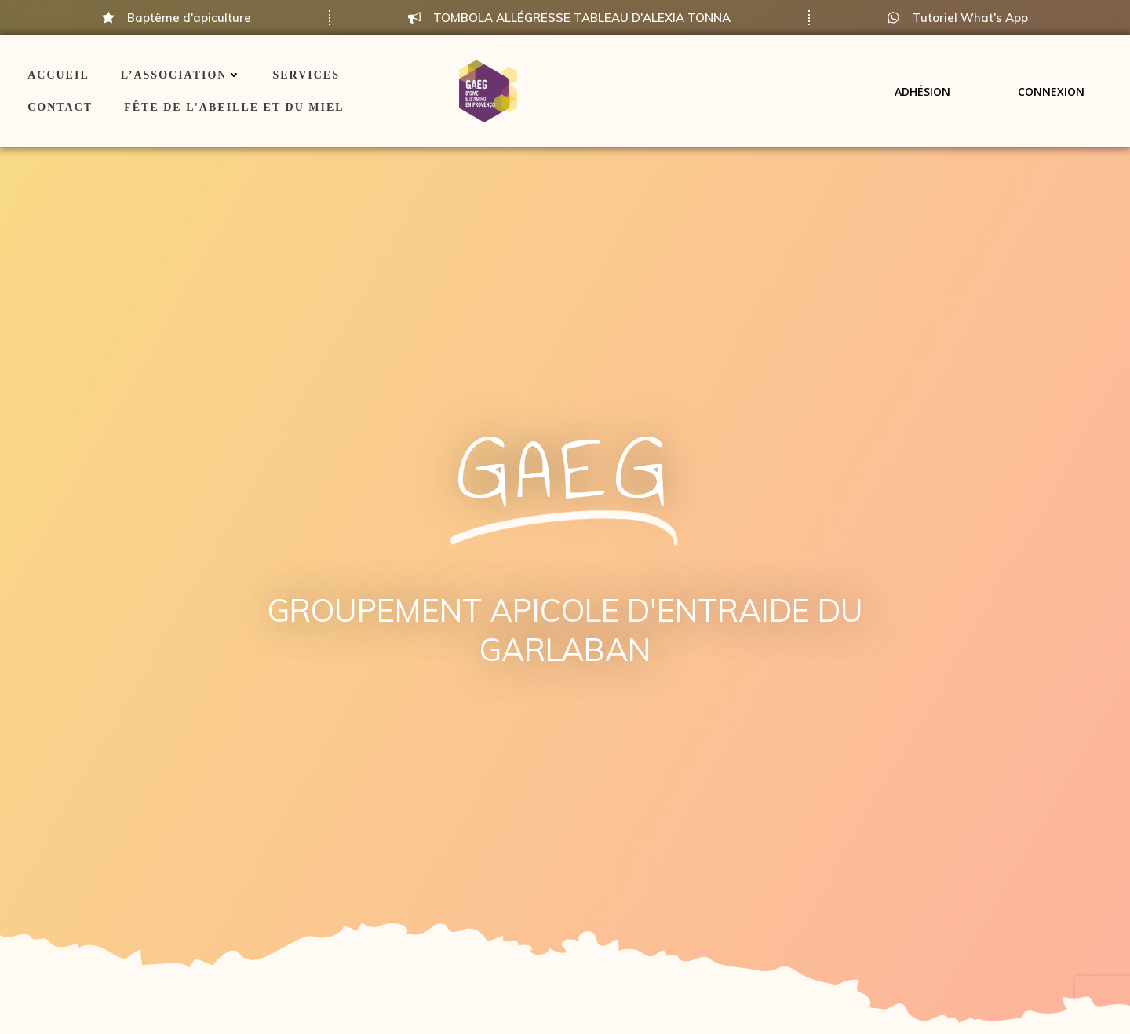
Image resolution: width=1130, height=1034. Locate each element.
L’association (181, 75)
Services (306, 75)
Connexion (1051, 90)
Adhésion (922, 90)
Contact (60, 107)
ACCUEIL (58, 75)
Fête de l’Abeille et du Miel (234, 107)
